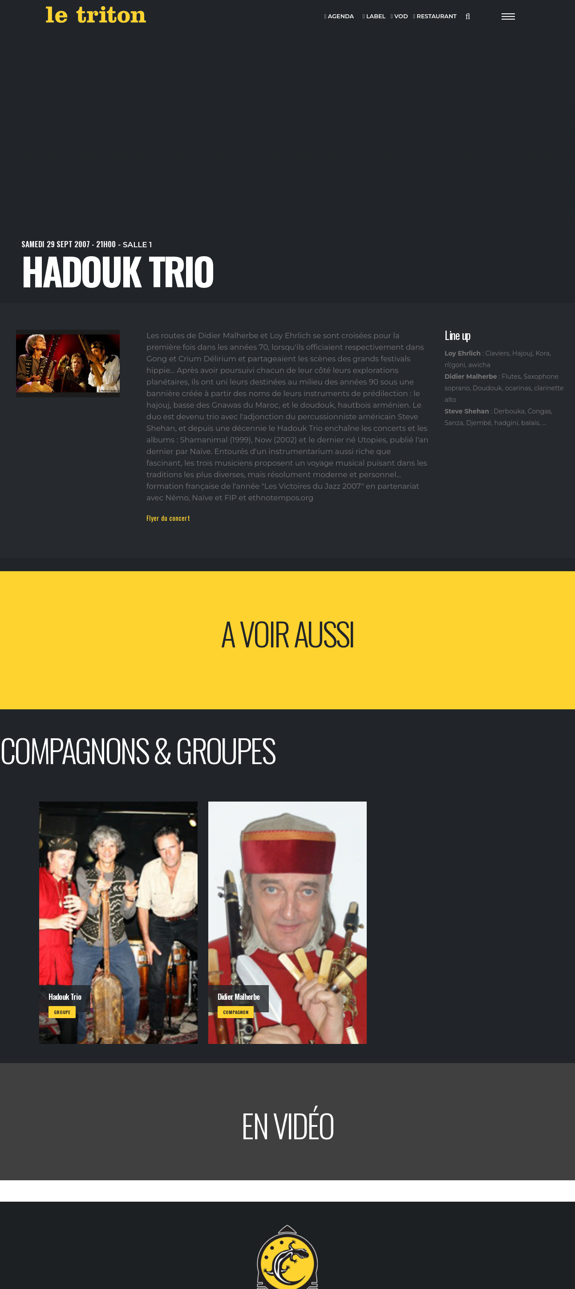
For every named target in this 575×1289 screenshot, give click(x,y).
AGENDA (339, 16)
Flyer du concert (168, 518)
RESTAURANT (435, 16)
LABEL (374, 16)
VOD (399, 16)
